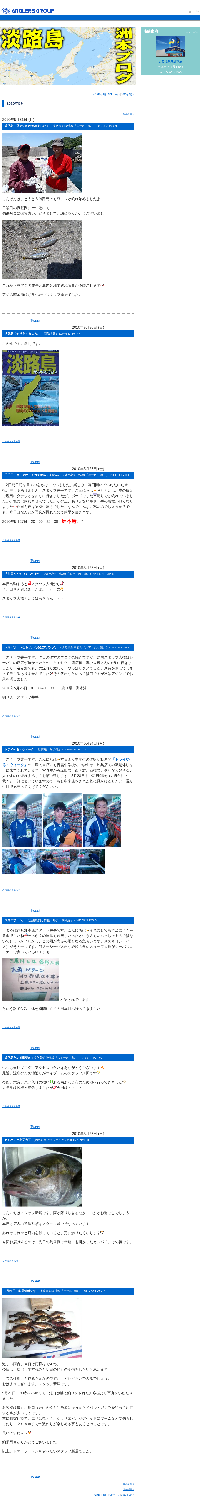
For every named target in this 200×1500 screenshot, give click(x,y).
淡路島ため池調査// (53, 1057)
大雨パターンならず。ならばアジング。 (67, 647)
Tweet (35, 321)
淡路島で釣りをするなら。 (42, 333)
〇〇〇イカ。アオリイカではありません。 (67, 475)
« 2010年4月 (99, 94)
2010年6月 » (127, 94)
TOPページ (113, 94)
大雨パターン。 (51, 920)
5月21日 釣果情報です (55, 1291)
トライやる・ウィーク (45, 749)
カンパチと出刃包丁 (47, 1140)
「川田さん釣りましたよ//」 (59, 574)
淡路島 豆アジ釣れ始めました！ (61, 125)
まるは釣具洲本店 (170, 61)
